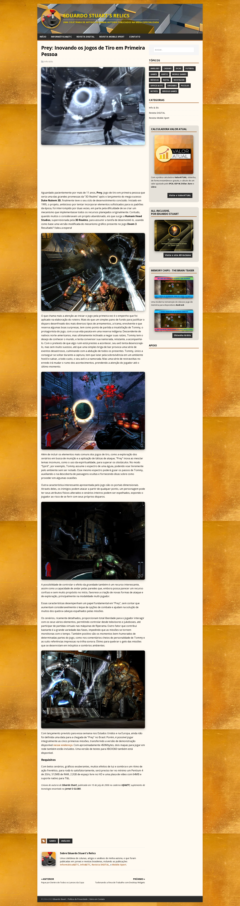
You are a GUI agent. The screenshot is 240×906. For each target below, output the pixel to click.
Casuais (167, 68)
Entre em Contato (97, 899)
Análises (65, 841)
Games (52, 841)
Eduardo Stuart (69, 785)
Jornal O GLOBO (73, 788)
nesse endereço (63, 745)
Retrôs (154, 91)
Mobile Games (179, 74)
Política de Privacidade (78, 899)
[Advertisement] (120, 169)
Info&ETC (85, 864)
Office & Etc (156, 85)
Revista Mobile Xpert (159, 117)
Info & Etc (48, 61)
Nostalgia (179, 80)
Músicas (154, 80)
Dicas (178, 68)
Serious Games (169, 91)
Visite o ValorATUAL (180, 195)
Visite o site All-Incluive (178, 255)
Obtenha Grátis (182, 335)
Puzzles (185, 85)
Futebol (190, 68)
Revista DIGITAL (100, 864)
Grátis (164, 74)
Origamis (172, 85)
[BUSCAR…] (174, 50)
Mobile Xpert (119, 864)
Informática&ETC (69, 864)
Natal (166, 80)
